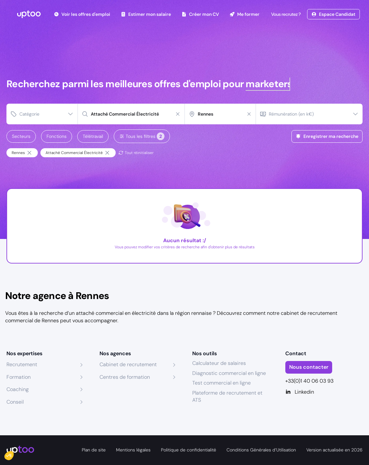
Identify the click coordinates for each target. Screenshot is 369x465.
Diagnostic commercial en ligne (229, 373)
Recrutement (21, 364)
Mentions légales (133, 450)
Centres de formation (125, 377)
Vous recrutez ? (285, 14)
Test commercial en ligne (221, 382)
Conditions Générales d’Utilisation (261, 450)
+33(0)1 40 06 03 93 (309, 380)
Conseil (15, 401)
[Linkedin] (324, 392)
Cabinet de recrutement (128, 364)
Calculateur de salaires (219, 363)
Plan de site (94, 450)
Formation (18, 377)
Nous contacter (308, 367)
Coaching (17, 389)
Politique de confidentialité (188, 450)
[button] (13, 454)
